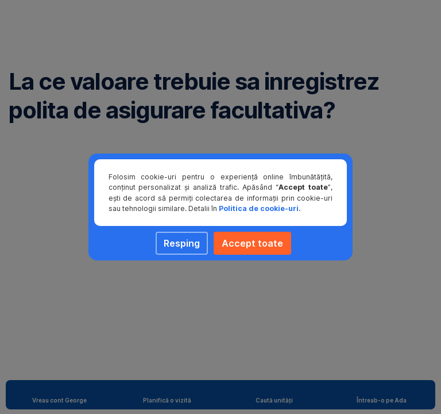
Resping (182, 243)
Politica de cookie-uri (259, 208)
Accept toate (252, 243)
